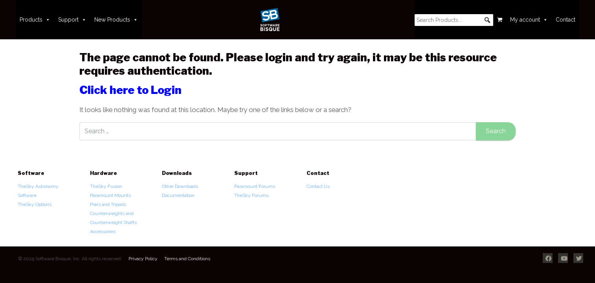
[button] (487, 20)
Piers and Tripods (108, 204)
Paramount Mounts (110, 195)
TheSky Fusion (106, 186)
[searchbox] (454, 20)
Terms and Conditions (187, 258)
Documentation (178, 195)
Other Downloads (180, 186)
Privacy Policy (143, 258)
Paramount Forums (254, 186)
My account (529, 20)
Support (72, 20)
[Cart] (499, 19)
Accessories (103, 231)
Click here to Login (130, 90)
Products (35, 20)
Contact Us (318, 186)
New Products (116, 20)
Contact (565, 20)
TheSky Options (34, 204)
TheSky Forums (251, 195)
